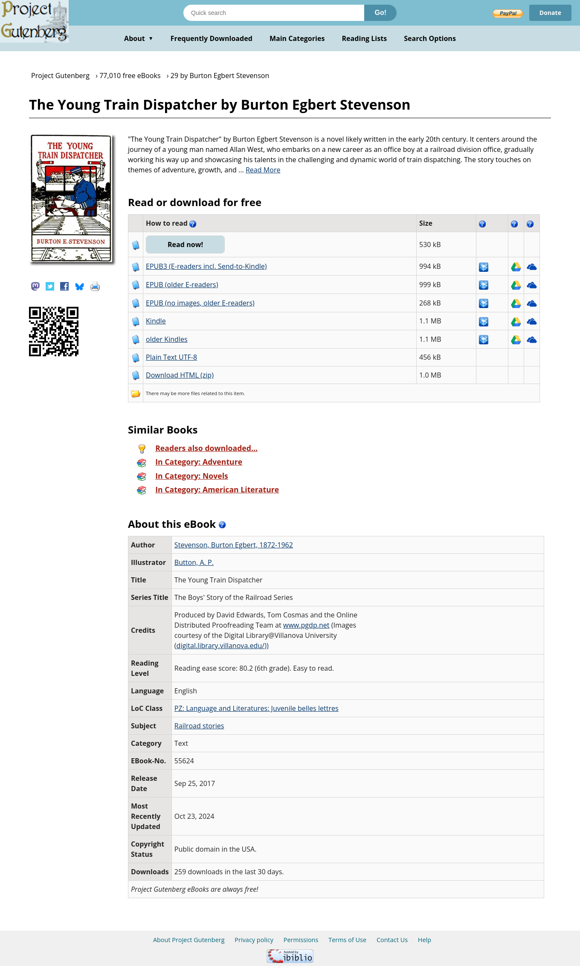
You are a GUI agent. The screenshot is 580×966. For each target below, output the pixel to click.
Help (424, 940)
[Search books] (273, 13)
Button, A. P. (194, 562)
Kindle (156, 321)
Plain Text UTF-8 (171, 357)
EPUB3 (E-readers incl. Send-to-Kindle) (206, 266)
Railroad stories (199, 725)
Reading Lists (364, 38)
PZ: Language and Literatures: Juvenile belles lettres (256, 708)
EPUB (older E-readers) (182, 284)
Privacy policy (254, 940)
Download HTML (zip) (180, 375)
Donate (550, 13)
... (259, 170)
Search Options (430, 38)
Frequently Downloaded (211, 38)
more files (189, 393)
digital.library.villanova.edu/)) (223, 645)
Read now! (185, 244)
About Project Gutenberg (189, 940)
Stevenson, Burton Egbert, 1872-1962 (233, 545)
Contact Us (392, 940)
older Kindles (167, 339)
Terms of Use (347, 940)
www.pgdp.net (306, 625)
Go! (380, 12)
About (139, 38)
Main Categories (297, 38)
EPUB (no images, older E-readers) (200, 303)
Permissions (301, 940)
